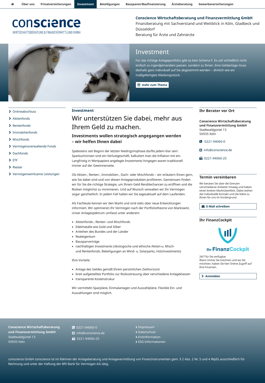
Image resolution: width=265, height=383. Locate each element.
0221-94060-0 (212, 141)
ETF (15, 160)
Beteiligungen (110, 4)
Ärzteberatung (182, 4)
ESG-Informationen (151, 342)
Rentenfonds (22, 125)
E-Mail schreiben (216, 206)
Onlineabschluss (24, 111)
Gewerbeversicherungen (216, 4)
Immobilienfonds (25, 132)
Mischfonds (21, 139)
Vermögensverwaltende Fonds (34, 146)
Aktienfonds (21, 118)
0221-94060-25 (213, 158)
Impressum (146, 327)
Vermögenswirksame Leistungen (36, 174)
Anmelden (211, 276)
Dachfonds (20, 153)
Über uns (28, 4)
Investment (85, 4)
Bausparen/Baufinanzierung (146, 4)
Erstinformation (149, 337)
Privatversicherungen (56, 4)
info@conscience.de (215, 150)
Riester (17, 167)
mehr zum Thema (152, 85)
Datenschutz (147, 332)
